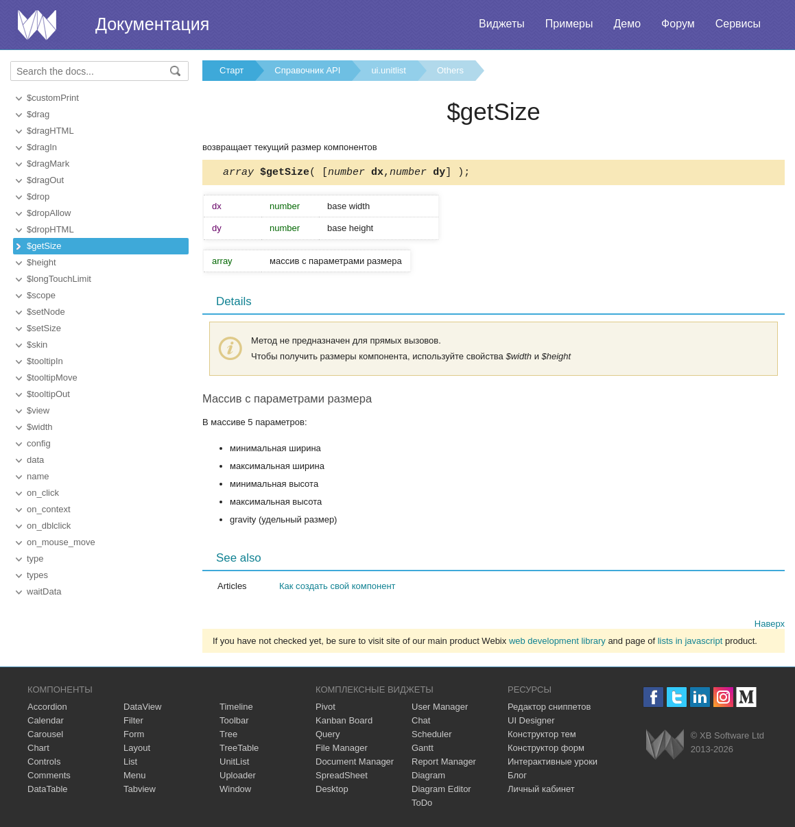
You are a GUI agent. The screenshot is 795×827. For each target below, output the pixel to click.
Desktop (332, 791)
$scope (41, 295)
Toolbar (234, 722)
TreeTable (239, 750)
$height (41, 262)
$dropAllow (49, 213)
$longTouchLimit (59, 279)
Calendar (45, 722)
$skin (37, 344)
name (38, 476)
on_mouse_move (61, 542)
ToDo (422, 805)
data (35, 460)
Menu (134, 777)
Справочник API (307, 70)
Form (133, 736)
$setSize (44, 328)
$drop (38, 196)
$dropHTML (50, 229)
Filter (133, 722)
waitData (44, 591)
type (35, 558)
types (37, 575)
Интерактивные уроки (552, 763)
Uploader (237, 777)
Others (450, 70)
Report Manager (444, 763)
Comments (49, 777)
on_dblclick (49, 525)
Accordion (47, 709)
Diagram (428, 777)
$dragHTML (50, 130)
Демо (627, 23)
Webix (665, 746)
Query (328, 736)
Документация (152, 24)
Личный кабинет (541, 791)
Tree (228, 736)
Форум (678, 23)
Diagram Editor (441, 791)
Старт (231, 70)
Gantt (423, 750)
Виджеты (502, 23)
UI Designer (531, 722)
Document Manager (355, 763)
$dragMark (48, 163)
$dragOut (45, 180)
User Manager (440, 709)
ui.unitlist (388, 70)
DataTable (47, 791)
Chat (421, 722)
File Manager (342, 750)
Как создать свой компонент (337, 588)
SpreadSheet (342, 777)
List (130, 763)
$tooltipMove (52, 377)
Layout (136, 750)
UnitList (234, 763)
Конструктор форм (546, 750)
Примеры (569, 23)
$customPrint (53, 98)
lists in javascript (690, 643)
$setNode (46, 312)
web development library (557, 643)
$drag (38, 114)
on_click (43, 493)
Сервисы (738, 23)
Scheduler (432, 736)
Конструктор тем (542, 736)
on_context (49, 509)
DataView (142, 709)
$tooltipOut (48, 394)
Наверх (770, 626)
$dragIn (42, 147)
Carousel (45, 736)
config (39, 443)
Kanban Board (344, 722)
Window (235, 791)
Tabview (139, 791)
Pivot (325, 709)
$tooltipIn (45, 361)
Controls (43, 763)
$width (40, 427)
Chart (38, 750)
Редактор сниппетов (549, 709)
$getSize (44, 246)
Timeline (236, 709)
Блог (517, 777)
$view (38, 410)
